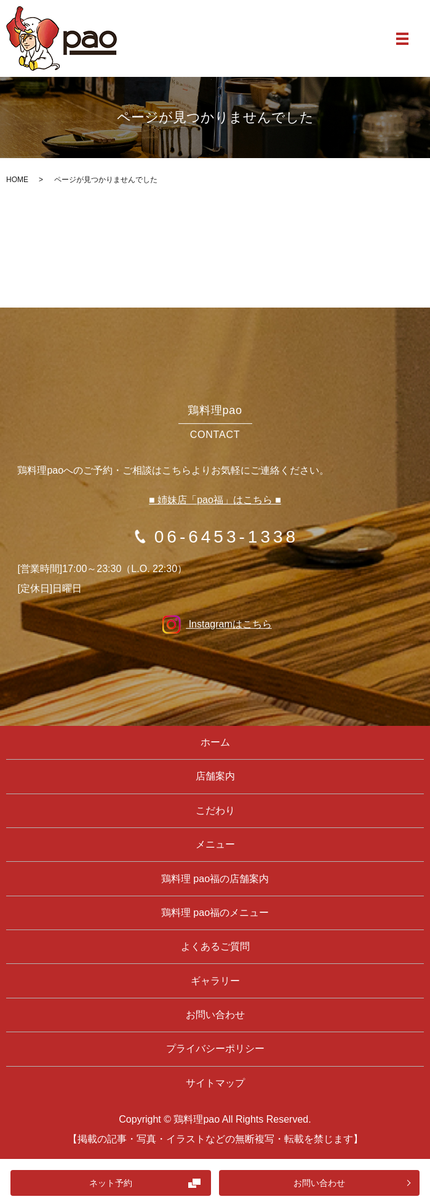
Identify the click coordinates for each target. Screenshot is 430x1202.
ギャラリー (215, 981)
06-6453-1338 (226, 536)
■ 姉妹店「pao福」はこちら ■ (215, 500)
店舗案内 (215, 776)
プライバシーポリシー (215, 1048)
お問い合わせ (319, 1183)
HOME (17, 179)
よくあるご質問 (215, 946)
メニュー (215, 844)
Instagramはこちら (215, 624)
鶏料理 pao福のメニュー (215, 912)
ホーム (215, 742)
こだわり (215, 810)
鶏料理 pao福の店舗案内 (215, 879)
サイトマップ (215, 1083)
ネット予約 (110, 1183)
